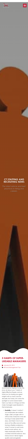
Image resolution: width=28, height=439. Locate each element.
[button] (25, 4)
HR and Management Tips (12, 367)
